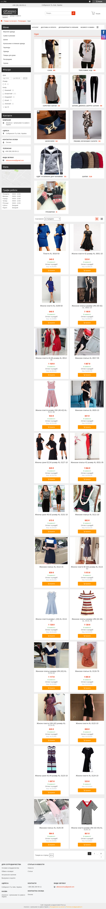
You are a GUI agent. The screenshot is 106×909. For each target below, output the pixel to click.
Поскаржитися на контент (57, 907)
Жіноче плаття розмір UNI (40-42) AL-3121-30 (51, 411)
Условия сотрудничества (10, 868)
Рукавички (50, 212)
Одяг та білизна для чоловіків (49, 176)
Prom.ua (63, 905)
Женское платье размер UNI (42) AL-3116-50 (51, 672)
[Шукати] (73, 13)
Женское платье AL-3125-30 (51, 828)
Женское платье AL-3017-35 (87, 358)
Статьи (30, 871)
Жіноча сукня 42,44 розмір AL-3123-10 (51, 776)
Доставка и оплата (48, 27)
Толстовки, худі (85, 70)
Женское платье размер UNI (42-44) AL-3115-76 (87, 620)
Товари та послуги (10, 21)
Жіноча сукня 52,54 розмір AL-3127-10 (51, 462)
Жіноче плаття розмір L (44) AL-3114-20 (51, 620)
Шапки (85, 176)
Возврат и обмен (87, 27)
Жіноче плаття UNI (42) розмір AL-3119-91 (51, 724)
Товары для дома (9, 55)
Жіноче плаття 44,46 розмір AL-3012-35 (51, 359)
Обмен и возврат (8, 871)
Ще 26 (7, 107)
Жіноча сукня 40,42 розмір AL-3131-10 (51, 515)
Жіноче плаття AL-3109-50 (51, 306)
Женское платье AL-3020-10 (87, 410)
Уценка (5, 63)
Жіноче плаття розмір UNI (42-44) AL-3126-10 (87, 829)
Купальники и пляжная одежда (14, 43)
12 (101, 853)
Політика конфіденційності (74, 907)
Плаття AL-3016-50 (51, 254)
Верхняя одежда (9, 32)
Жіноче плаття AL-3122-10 (87, 723)
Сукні (50, 70)
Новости (31, 868)
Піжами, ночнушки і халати (85, 141)
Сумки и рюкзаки (9, 36)
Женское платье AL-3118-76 (87, 671)
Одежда (6, 51)
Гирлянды (6, 47)
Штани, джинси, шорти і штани (85, 106)
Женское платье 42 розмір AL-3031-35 (87, 462)
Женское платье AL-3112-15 (51, 567)
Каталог (35, 27)
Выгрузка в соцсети (8, 878)
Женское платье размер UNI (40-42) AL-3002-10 (87, 307)
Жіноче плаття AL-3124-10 (87, 776)
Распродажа (7, 59)
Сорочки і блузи (50, 106)
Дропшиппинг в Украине (68, 27)
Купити (52, 270)
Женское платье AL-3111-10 (87, 515)
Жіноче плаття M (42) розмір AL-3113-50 (87, 568)
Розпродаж (22, 21)
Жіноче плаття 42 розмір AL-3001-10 (87, 254)
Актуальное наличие (9, 875)
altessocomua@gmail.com (15, 160)
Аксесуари (49, 141)
